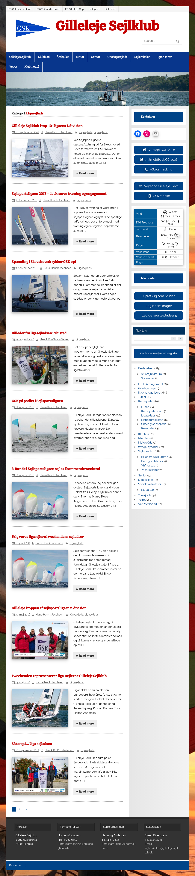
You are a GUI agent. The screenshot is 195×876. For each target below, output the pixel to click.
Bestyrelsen (146, 368)
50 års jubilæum (151, 374)
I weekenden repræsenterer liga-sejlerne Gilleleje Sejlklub (59, 676)
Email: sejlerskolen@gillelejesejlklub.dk (162, 848)
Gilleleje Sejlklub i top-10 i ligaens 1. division (47, 126)
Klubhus (143, 434)
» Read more (85, 173)
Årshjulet (63, 57)
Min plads (144, 438)
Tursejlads (144, 495)
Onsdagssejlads (117, 57)
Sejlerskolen (142, 57)
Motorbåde (145, 442)
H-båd (145, 407)
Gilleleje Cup (146, 388)
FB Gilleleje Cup (74, 9)
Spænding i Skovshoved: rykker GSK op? (44, 262)
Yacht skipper (150, 470)
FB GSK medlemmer (48, 9)
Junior (80, 57)
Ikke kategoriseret (149, 392)
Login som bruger (159, 306)
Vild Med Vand (147, 504)
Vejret (13, 66)
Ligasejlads (101, 132)
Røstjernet (15, 865)
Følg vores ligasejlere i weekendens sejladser (48, 537)
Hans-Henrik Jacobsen (58, 132)
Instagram (94, 9)
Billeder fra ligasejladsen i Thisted (39, 333)
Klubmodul (31, 66)
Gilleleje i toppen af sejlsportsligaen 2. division (49, 608)
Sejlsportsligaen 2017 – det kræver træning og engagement (59, 194)
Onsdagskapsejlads (153, 424)
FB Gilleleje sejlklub (19, 9)
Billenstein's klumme (154, 457)
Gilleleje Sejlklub (107, 26)
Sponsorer (165, 57)
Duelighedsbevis (152, 461)
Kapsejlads (85, 132)
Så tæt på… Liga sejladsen (32, 744)
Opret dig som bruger (159, 296)
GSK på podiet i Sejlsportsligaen (37, 401)
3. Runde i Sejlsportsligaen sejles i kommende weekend (56, 469)
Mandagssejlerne (152, 420)
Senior (95, 57)
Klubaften (147, 489)
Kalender (110, 9)
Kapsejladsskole (151, 411)
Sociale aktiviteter (149, 484)
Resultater (148, 428)
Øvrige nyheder (148, 447)
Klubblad (44, 57)
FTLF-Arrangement (150, 384)
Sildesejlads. (146, 480)
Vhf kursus (148, 465)
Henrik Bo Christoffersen (54, 339)
